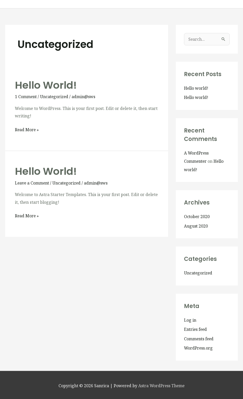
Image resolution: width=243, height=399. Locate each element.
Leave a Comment (32, 183)
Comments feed (199, 337)
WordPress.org (198, 347)
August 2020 (196, 225)
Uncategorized (55, 96)
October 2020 (197, 216)
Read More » (27, 129)
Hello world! (46, 85)
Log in (190, 319)
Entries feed (196, 328)
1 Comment (26, 96)
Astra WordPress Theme (161, 384)
